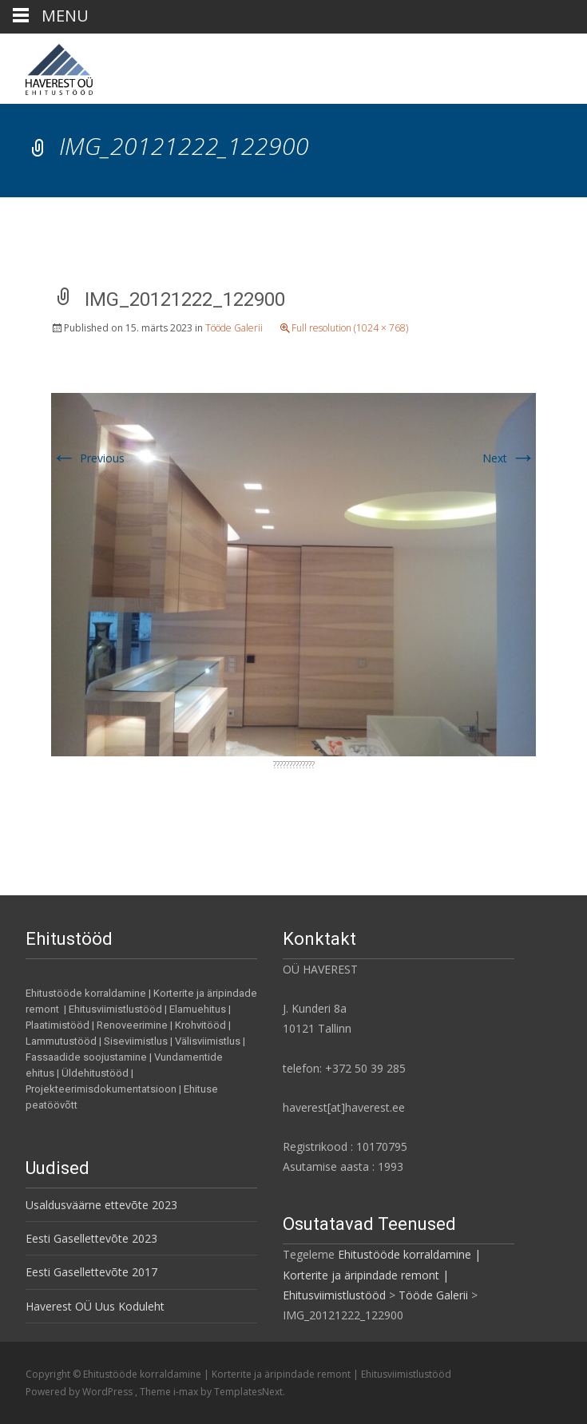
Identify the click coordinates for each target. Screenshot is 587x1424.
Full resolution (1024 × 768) (350, 328)
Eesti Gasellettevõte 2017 (91, 1271)
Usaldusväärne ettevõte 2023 (101, 1204)
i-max (186, 1391)
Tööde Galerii (234, 328)
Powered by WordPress (80, 1391)
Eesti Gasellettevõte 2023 (91, 1238)
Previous (88, 458)
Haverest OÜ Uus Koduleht (95, 1306)
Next (509, 458)
